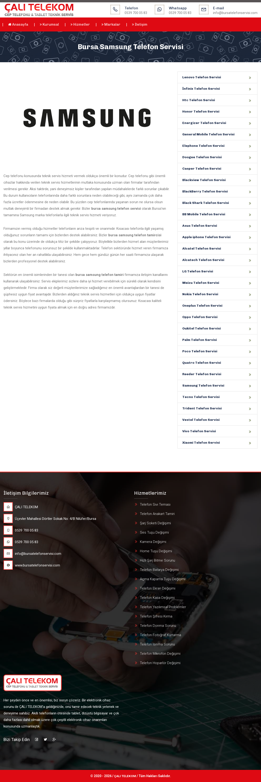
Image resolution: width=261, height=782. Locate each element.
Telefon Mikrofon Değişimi (160, 654)
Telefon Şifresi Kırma (156, 616)
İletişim (139, 24)
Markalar (111, 24)
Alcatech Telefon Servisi (203, 260)
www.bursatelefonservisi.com (31, 565)
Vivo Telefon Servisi (199, 431)
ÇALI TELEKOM (20, 507)
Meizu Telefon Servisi (200, 283)
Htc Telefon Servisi (198, 100)
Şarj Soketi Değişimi (155, 523)
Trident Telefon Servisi (202, 408)
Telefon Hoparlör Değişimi (160, 663)
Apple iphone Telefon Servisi (206, 237)
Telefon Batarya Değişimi (159, 570)
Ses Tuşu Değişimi (154, 532)
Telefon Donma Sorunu (158, 626)
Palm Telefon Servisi (199, 340)
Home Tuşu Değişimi (156, 551)
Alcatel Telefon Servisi (201, 248)
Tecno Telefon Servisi (201, 397)
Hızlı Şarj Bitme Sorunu (157, 560)
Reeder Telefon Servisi (201, 374)
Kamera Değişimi (153, 542)
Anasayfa (18, 24)
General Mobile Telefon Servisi (208, 134)
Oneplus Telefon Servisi (202, 306)
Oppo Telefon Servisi (199, 317)
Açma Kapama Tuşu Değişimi (162, 579)
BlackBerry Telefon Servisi (205, 191)
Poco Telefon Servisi (199, 351)
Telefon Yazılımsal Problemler (163, 607)
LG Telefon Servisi (197, 271)
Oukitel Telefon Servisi (201, 328)
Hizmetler (80, 24)
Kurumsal (49, 24)
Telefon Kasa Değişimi (157, 598)
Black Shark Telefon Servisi (205, 203)
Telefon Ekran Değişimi (157, 588)
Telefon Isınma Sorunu (157, 644)
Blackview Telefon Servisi (204, 180)
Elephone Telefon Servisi (203, 146)
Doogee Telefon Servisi (202, 157)
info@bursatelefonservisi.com (32, 554)
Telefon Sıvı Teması (155, 504)
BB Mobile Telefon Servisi (203, 214)
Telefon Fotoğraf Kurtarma (160, 635)
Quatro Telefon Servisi (201, 363)
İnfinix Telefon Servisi (201, 89)
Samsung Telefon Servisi (203, 386)
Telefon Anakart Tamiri (157, 514)
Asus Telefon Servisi (199, 226)
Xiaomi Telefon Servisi (201, 443)
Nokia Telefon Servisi (200, 294)
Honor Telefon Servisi (200, 111)
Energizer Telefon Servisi (204, 123)
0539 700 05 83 (20, 530)
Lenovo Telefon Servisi (201, 77)
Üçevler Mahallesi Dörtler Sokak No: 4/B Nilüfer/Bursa (49, 519)
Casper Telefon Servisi (201, 169)
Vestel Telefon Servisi (201, 420)
